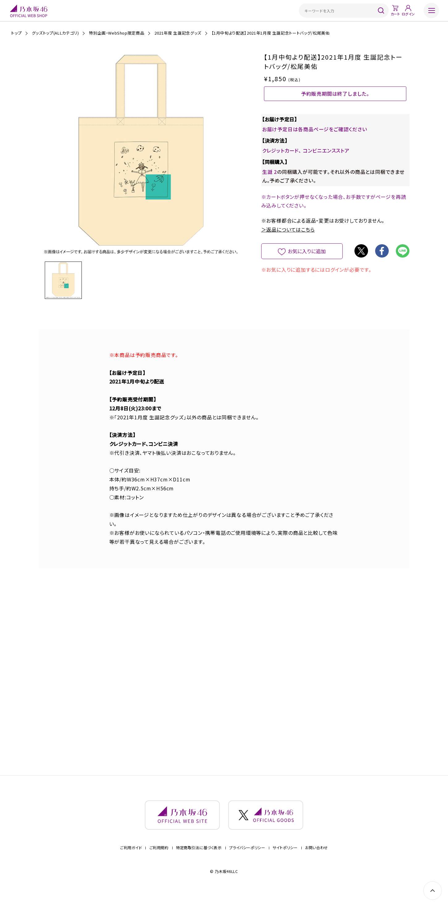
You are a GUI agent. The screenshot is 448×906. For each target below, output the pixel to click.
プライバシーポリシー (247, 855)
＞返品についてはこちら (288, 239)
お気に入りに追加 (307, 261)
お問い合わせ (316, 855)
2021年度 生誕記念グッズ (177, 33)
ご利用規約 (159, 855)
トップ (16, 33)
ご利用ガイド (131, 855)
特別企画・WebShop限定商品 (116, 33)
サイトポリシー (285, 855)
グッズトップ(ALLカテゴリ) (55, 33)
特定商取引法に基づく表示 (198, 855)
